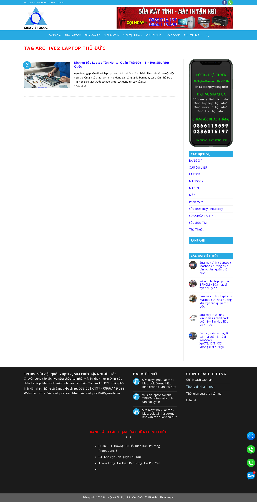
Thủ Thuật (193, 35)
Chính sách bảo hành (200, 380)
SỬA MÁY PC (92, 35)
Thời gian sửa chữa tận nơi (204, 393)
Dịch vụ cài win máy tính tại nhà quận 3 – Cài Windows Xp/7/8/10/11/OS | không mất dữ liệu (215, 340)
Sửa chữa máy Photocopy (206, 209)
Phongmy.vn (167, 497)
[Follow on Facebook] (224, 2)
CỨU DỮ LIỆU (154, 35)
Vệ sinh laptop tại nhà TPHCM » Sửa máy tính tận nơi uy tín (215, 285)
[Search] (207, 35)
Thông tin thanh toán (200, 387)
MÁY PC (194, 195)
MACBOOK (173, 35)
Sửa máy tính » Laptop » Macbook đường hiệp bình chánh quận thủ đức (216, 268)
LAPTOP (194, 174)
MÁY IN (194, 188)
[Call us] (230, 2)
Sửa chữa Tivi (198, 223)
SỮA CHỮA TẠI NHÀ (202, 216)
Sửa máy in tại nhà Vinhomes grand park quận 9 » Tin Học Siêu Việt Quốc (214, 320)
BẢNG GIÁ (54, 35)
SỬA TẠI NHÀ (132, 35)
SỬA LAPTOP (73, 35)
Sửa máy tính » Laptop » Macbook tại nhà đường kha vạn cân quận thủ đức (216, 301)
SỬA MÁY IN (111, 35)
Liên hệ (191, 400)
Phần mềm (196, 202)
